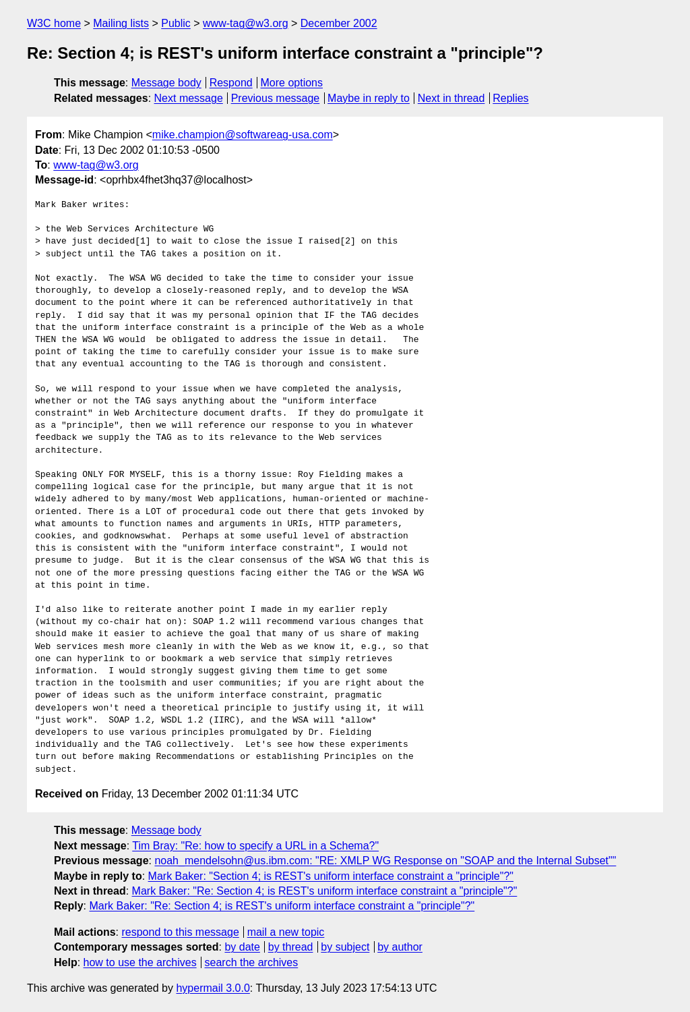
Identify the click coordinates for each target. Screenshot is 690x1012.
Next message (188, 98)
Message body (166, 82)
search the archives (252, 962)
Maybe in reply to (368, 98)
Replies (510, 98)
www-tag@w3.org (245, 23)
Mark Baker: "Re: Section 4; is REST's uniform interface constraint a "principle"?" (325, 891)
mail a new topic (286, 932)
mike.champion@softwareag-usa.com (242, 134)
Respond (231, 82)
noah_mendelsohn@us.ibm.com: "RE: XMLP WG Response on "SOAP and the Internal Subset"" (385, 860)
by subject (345, 947)
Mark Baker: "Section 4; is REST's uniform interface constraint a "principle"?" (330, 876)
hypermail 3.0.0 (212, 988)
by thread (290, 947)
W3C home (54, 23)
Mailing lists (121, 23)
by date (241, 947)
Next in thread (451, 98)
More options (292, 82)
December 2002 (339, 23)
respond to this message (180, 932)
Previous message (275, 98)
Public (176, 23)
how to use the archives (140, 962)
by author (399, 947)
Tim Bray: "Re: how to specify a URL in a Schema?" (255, 845)
